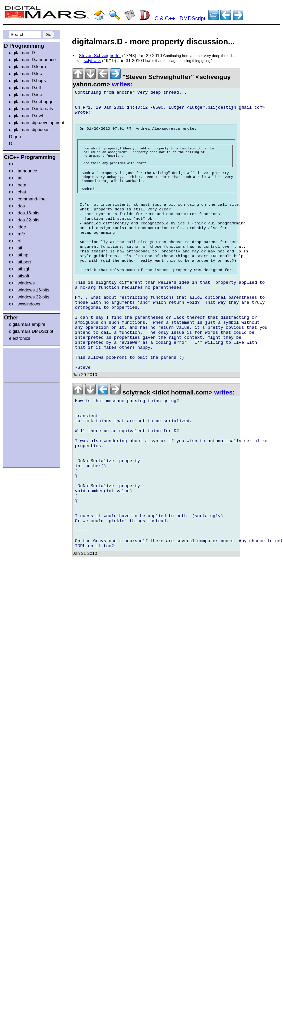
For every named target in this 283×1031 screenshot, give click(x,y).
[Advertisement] (24, 364)
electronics (19, 338)
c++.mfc (17, 233)
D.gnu (15, 136)
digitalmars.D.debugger (32, 101)
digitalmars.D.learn (27, 66)
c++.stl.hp (18, 254)
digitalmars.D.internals (31, 108)
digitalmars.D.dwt (26, 115)
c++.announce (23, 170)
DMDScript (192, 18)
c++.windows (22, 282)
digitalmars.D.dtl (25, 87)
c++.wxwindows (24, 303)
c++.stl (15, 247)
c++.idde (17, 226)
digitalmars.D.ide (25, 94)
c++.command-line (27, 198)
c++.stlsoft (19, 275)
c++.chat (17, 191)
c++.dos (17, 205)
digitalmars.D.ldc (25, 73)
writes (121, 84)
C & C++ (165, 18)
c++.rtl (15, 240)
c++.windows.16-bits (29, 289)
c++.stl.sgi (19, 268)
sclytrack (92, 60)
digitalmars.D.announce (32, 59)
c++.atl (15, 177)
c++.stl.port (20, 261)
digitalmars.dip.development (33, 122)
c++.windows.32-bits (29, 296)
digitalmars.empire (27, 324)
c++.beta (17, 184)
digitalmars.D (22, 52)
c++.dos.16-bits (24, 212)
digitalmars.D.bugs (27, 80)
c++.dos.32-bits (24, 219)
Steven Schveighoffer (100, 55)
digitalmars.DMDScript (31, 331)
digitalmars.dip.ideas (29, 129)
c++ (12, 163)
